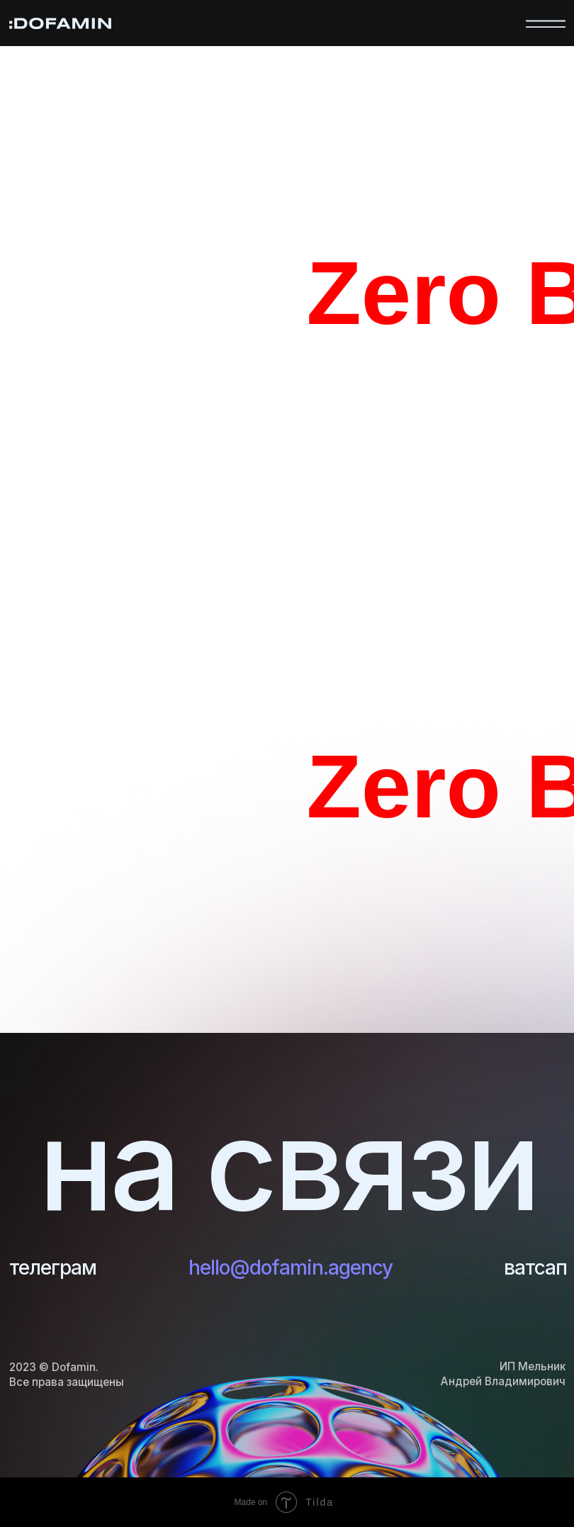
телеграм (52, 1267)
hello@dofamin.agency (290, 1267)
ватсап (535, 1267)
